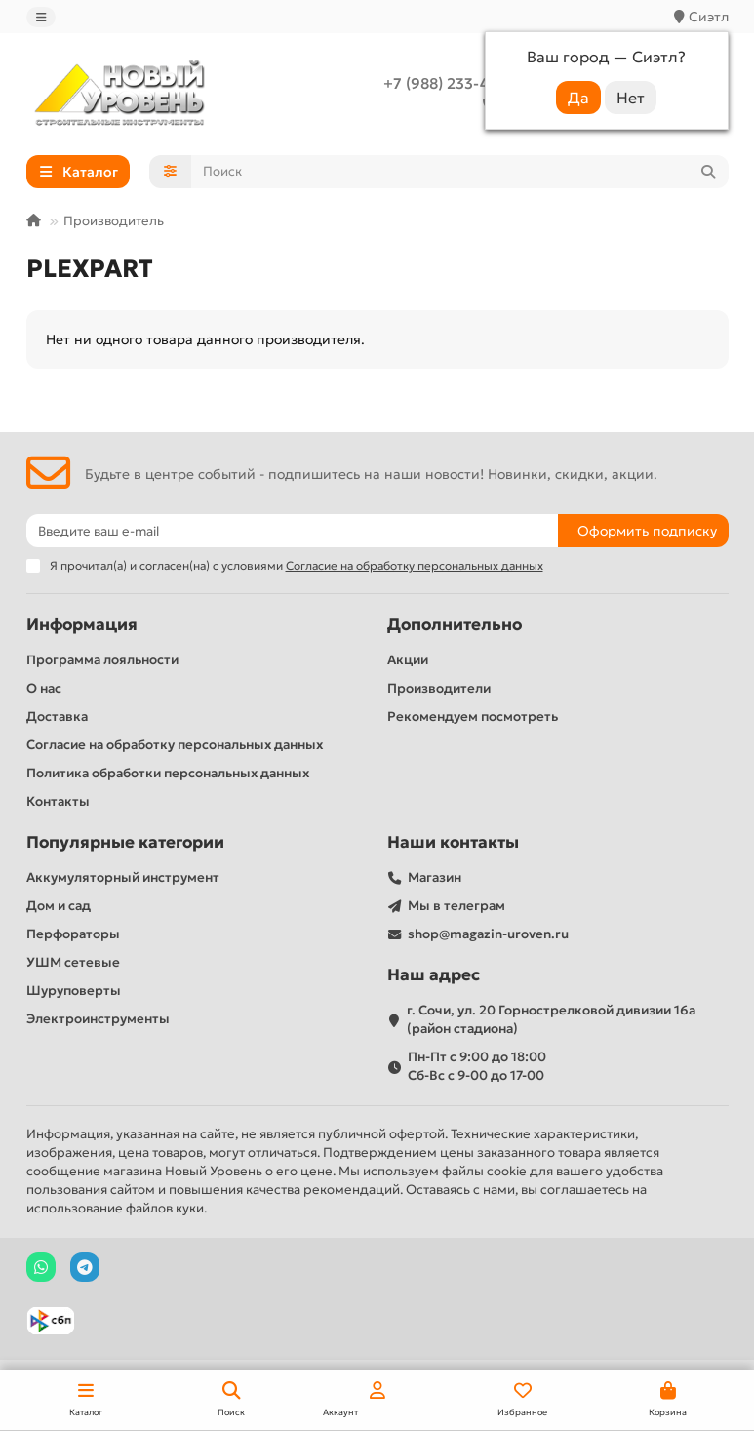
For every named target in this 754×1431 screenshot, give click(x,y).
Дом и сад (58, 905)
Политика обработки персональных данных (167, 773)
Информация (82, 625)
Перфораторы (73, 934)
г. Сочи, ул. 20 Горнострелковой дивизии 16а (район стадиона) (551, 1019)
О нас (43, 688)
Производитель (113, 221)
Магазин (434, 877)
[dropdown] (41, 17)
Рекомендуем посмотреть (472, 716)
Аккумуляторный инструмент (122, 877)
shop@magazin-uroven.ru (488, 934)
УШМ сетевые (73, 962)
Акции (407, 660)
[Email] (292, 530)
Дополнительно (454, 625)
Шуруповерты (73, 990)
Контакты (58, 801)
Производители (439, 688)
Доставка (57, 716)
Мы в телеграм (456, 905)
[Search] (460, 171)
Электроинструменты (98, 1019)
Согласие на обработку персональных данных (174, 744)
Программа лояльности (102, 660)
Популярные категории (125, 842)
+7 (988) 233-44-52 (452, 83)
